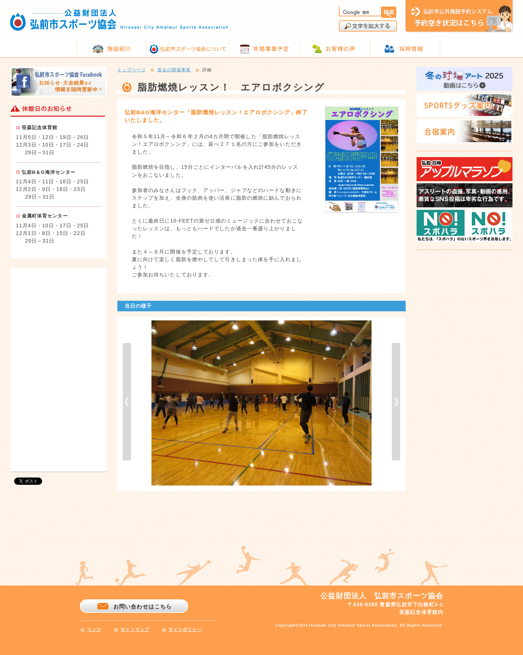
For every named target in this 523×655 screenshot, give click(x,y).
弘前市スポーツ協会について (193, 48)
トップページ (131, 70)
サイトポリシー (185, 629)
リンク (94, 629)
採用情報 (411, 48)
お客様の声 (340, 48)
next (396, 401)
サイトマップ (135, 629)
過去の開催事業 (174, 70)
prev (127, 401)
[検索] (359, 12)
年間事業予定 (271, 48)
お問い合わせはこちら (142, 606)
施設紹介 (119, 48)
